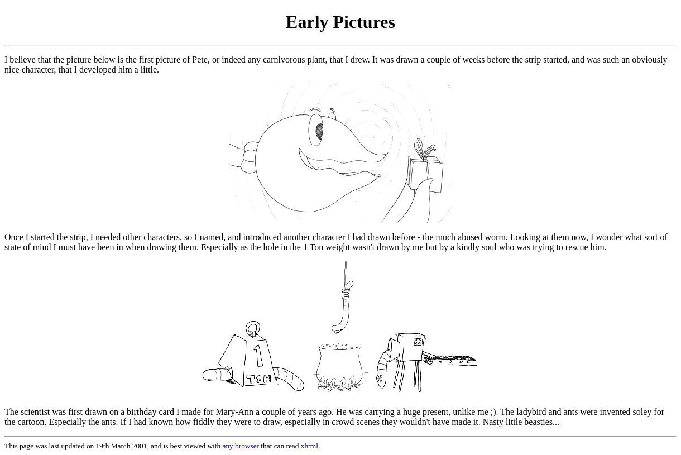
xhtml (309, 446)
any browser (241, 446)
